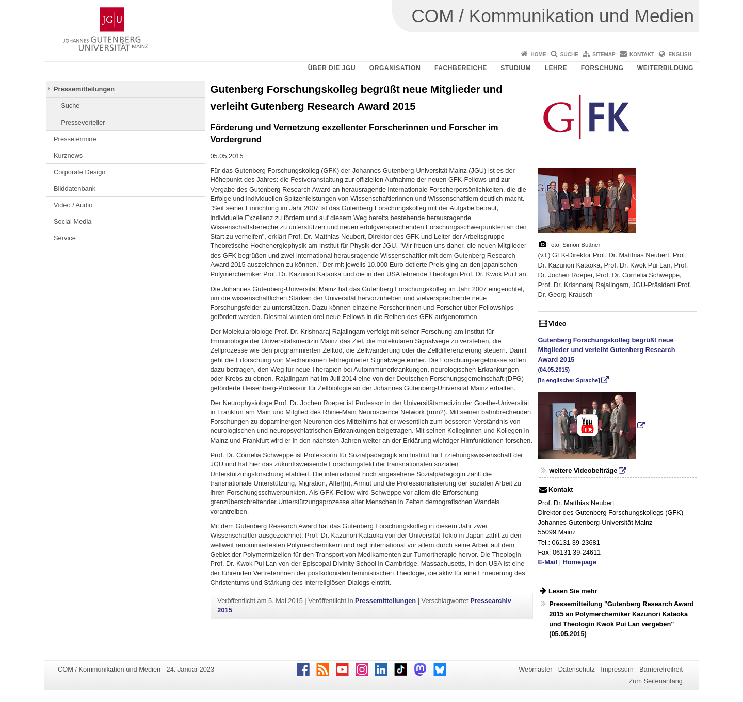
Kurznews (68, 155)
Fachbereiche (460, 68)
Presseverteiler (83, 122)
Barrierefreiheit (661, 669)
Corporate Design (79, 172)
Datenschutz (576, 669)
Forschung (602, 68)
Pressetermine (75, 139)
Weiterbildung (665, 68)
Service (65, 238)
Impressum (617, 669)
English (680, 54)
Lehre (556, 68)
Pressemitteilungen (84, 89)
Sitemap (603, 54)
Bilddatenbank (74, 188)
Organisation (395, 68)
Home (538, 54)
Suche (569, 54)
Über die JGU (332, 68)
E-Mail (548, 562)
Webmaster (535, 669)
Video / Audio (73, 205)
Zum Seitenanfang (655, 681)
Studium (515, 68)
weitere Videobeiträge (583, 470)
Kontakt (641, 54)
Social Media (72, 221)
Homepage (579, 562)
